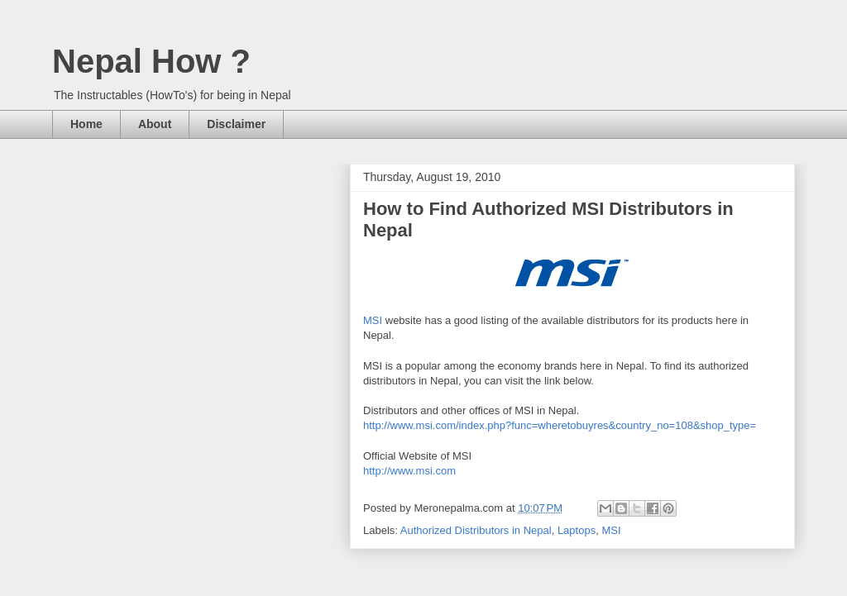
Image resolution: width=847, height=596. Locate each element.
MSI (372, 320)
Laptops (576, 530)
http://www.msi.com (409, 471)
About (154, 124)
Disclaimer (236, 124)
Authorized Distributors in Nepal (476, 530)
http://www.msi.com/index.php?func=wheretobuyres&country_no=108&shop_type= (559, 425)
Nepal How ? (151, 61)
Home (86, 124)
